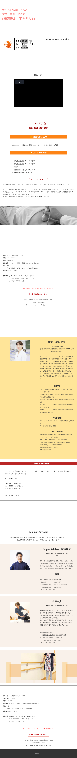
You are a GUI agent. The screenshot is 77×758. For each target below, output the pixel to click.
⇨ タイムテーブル (39, 179)
